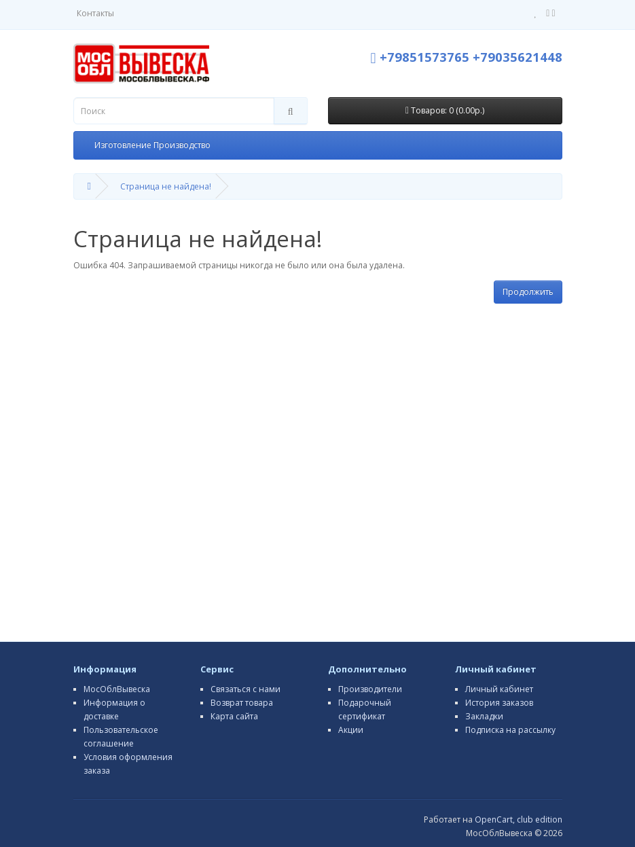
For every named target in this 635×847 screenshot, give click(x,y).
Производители (370, 689)
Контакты (95, 13)
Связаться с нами (245, 689)
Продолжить (528, 292)
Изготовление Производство (152, 145)
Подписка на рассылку (510, 730)
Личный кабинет (499, 689)
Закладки (484, 716)
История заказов (499, 702)
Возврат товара (242, 702)
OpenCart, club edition (518, 819)
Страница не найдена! (165, 186)
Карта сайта (234, 716)
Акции (350, 730)
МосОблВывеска (117, 689)
